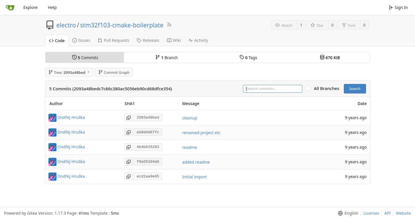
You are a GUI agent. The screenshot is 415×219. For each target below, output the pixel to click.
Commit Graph (114, 72)
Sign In (398, 7)
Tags (248, 57)
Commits (85, 57)
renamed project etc (201, 132)
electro (66, 25)
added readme (196, 162)
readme (189, 147)
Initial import (194, 176)
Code (57, 40)
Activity (198, 40)
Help (52, 7)
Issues (81, 40)
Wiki (174, 40)
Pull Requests (113, 40)
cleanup (189, 118)
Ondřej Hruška (71, 117)
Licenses (371, 213)
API (387, 213)
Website (403, 213)
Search (355, 88)
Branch (166, 57)
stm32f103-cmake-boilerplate (121, 25)
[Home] (10, 7)
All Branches (328, 88)
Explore (30, 7)
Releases (148, 40)
